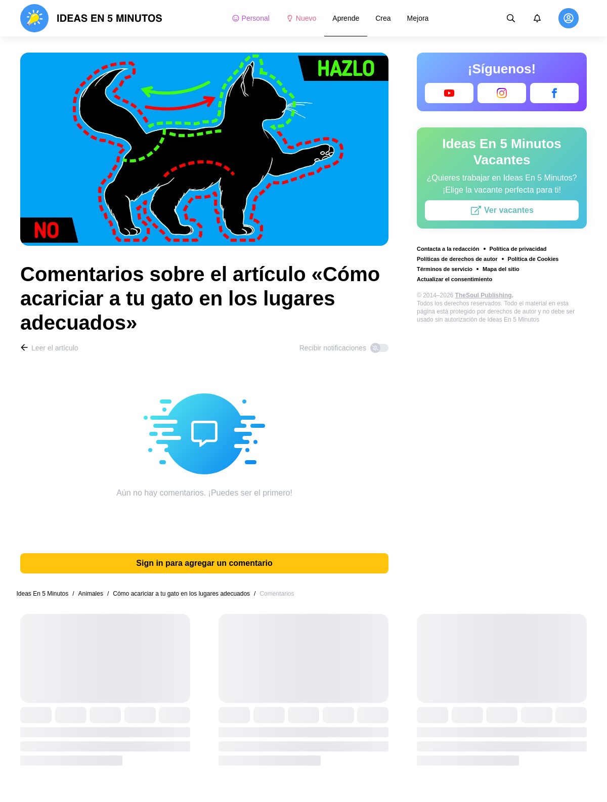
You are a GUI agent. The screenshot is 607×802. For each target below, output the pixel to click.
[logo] (91, 18)
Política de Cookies (533, 259)
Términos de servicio (444, 269)
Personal (251, 18)
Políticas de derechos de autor (457, 259)
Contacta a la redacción (448, 249)
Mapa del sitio (501, 269)
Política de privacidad (518, 249)
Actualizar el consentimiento (454, 279)
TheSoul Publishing (483, 295)
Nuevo (301, 18)
